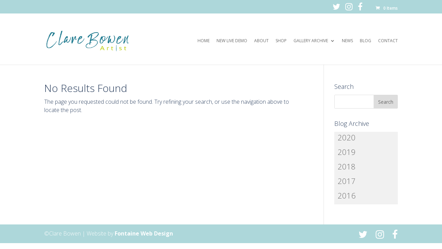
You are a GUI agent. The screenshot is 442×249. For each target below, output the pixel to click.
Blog (365, 41)
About (261, 41)
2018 (347, 166)
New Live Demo (232, 41)
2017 (347, 181)
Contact (388, 41)
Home (204, 41)
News (347, 41)
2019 (347, 152)
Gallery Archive (311, 41)
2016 (347, 195)
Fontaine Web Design (144, 233)
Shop (281, 41)
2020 (347, 137)
